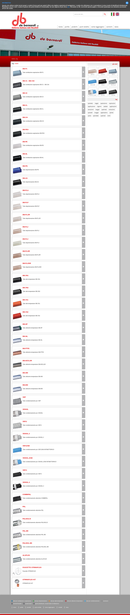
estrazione (112, 109)
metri (108, 116)
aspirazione (103, 103)
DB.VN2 (113, 95)
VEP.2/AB (92, 85)
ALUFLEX (113, 85)
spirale (111, 112)
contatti (109, 27)
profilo (67, 27)
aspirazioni (112, 103)
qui (68, 7)
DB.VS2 (103, 74)
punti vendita (84, 27)
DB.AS (103, 85)
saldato (105, 106)
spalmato (104, 109)
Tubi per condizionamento (92, 601)
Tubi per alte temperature (57, 601)
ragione (99, 106)
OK (127, 3)
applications (104, 112)
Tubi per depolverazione (41, 601)
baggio (97, 109)
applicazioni (113, 106)
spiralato (90, 103)
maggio (96, 112)
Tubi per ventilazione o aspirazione (22, 601)
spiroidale (96, 116)
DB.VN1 (103, 95)
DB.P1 (113, 74)
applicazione (91, 106)
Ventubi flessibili (17, 603)
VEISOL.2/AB (92, 95)
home (61, 27)
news (116, 27)
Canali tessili (28, 603)
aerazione (91, 109)
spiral (89, 116)
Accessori (105, 601)
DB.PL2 (92, 74)
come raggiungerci (97, 27)
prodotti (74, 27)
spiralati (90, 112)
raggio (96, 103)
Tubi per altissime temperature (75, 601)
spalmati (103, 116)
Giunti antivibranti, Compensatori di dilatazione (47, 603)
